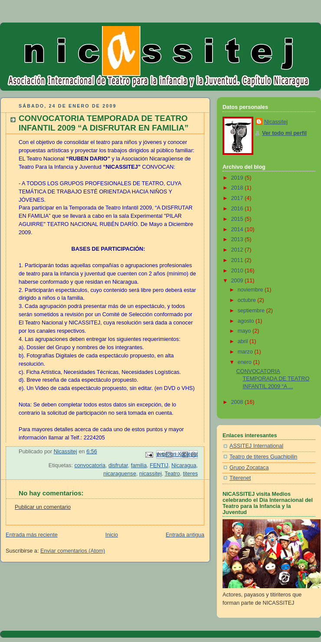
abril (243, 341)
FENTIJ (159, 465)
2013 (238, 239)
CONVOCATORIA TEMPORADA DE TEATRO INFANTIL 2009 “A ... (273, 379)
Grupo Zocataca (249, 468)
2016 (238, 209)
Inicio (111, 535)
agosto (246, 321)
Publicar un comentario (43, 507)
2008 (238, 402)
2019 (238, 178)
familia (139, 465)
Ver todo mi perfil (284, 133)
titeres (190, 474)
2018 (238, 188)
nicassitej (150, 474)
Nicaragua (183, 465)
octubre (248, 300)
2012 (238, 250)
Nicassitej (276, 122)
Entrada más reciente (32, 535)
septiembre (252, 311)
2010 (238, 271)
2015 (238, 219)
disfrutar (118, 465)
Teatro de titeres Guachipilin (263, 457)
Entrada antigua (185, 535)
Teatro (172, 474)
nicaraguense (119, 474)
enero (245, 362)
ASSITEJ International (256, 446)
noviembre (251, 290)
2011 (238, 260)
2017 (238, 198)
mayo (245, 331)
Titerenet (240, 478)
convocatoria (89, 465)
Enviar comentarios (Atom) (72, 551)
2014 (238, 229)
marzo (246, 352)
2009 (238, 281)
